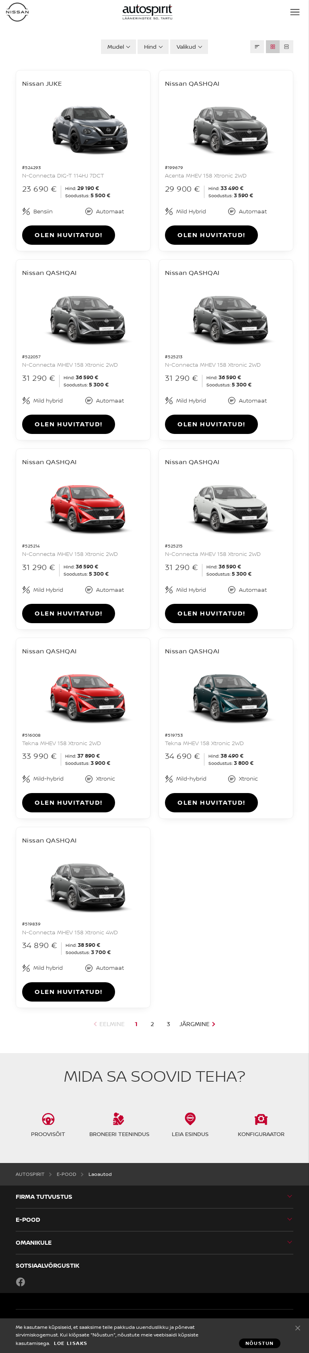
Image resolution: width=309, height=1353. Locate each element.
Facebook (20, 1282)
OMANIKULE (34, 1242)
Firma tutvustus (44, 1196)
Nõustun (297, 1327)
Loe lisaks (71, 1343)
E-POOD (28, 1219)
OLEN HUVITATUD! (69, 234)
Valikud (186, 46)
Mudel (115, 46)
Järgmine (194, 1024)
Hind (150, 46)
